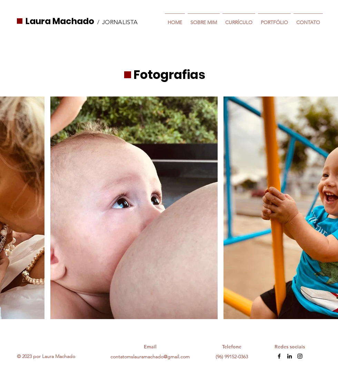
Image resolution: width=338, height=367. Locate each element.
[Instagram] (300, 356)
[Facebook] (279, 356)
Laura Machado (60, 21)
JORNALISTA (120, 22)
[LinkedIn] (289, 356)
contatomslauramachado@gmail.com (150, 357)
